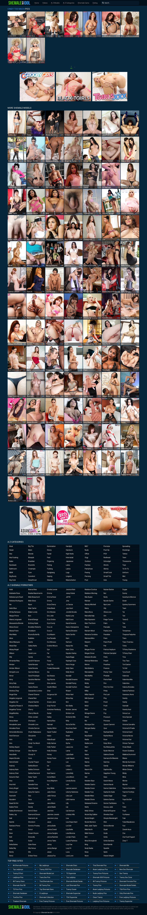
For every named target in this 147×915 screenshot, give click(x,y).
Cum (30, 572)
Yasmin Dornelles (128, 788)
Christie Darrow (34, 728)
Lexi (67, 784)
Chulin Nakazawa (34, 732)
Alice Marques (14, 642)
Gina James (51, 683)
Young (124, 580)
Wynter (125, 784)
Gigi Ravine (51, 679)
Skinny (106, 569)
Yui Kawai (126, 814)
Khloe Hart (70, 694)
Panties (87, 565)
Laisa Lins (69, 747)
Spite (105, 852)
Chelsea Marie (33, 706)
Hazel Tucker (52, 732)
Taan (124, 608)
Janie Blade (51, 807)
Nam (86, 747)
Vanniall (125, 706)
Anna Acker (13, 721)
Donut (30, 829)
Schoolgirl (107, 561)
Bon (29, 616)
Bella (11, 841)
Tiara (124, 638)
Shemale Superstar (73, 893)
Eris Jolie (50, 616)
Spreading (126, 546)
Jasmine (50, 811)
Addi (11, 589)
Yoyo (124, 811)
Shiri (105, 822)
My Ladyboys (44, 865)
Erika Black (51, 608)
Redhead (107, 557)
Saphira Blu (108, 769)
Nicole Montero (90, 822)
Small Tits (107, 576)
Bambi (11, 822)
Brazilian (31, 561)
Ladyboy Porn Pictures (101, 901)
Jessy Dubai (70, 593)
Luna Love (69, 856)
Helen (49, 736)
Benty (11, 852)
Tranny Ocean (71, 889)
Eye (48, 649)
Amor (11, 676)
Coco (30, 758)
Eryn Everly (51, 623)
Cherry (30, 709)
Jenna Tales (51, 841)
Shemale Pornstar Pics (127, 881)
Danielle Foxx (33, 784)
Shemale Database (20, 893)
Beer (11, 833)
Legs (67, 572)
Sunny (124, 593)
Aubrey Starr (14, 773)
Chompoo (31, 721)
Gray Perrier (51, 706)
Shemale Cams (83, 3)
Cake (30, 649)
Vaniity (124, 698)
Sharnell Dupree (109, 811)
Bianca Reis (32, 589)
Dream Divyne (33, 833)
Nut (105, 593)
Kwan (68, 736)
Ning (86, 844)
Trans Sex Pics (44, 877)
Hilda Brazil (51, 739)
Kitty (67, 721)
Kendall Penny (71, 683)
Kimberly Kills (70, 717)
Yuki (124, 818)
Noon (87, 856)
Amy (11, 679)
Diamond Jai (32, 818)
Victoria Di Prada (128, 728)
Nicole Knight (89, 818)
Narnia (87, 773)
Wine (124, 777)
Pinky (106, 691)
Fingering (50, 561)
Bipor (30, 604)
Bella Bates (13, 844)
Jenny (49, 844)
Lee (67, 762)
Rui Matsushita (109, 747)
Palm (105, 623)
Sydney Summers (129, 604)
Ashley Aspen (14, 747)
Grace (49, 698)
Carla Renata (33, 668)
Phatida (106, 676)
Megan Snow (89, 653)
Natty (87, 807)
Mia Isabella (89, 672)
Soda (105, 833)
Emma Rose (51, 597)
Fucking (50, 569)
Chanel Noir (32, 698)
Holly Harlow (51, 743)
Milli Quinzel (89, 698)
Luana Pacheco (71, 841)
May (86, 646)
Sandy (106, 766)
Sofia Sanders (109, 841)
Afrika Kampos (14, 612)
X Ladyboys (43, 893)
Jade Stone (51, 792)
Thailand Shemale (19, 901)
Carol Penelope (33, 676)
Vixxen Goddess (128, 751)
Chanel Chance (33, 694)
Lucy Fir (68, 848)
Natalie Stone (90, 799)
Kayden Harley (71, 653)
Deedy (30, 807)
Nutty (106, 597)
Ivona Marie (51, 777)
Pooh (105, 706)
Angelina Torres (15, 709)
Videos (45, 3)
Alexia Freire (13, 631)
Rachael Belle (109, 732)
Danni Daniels (33, 788)
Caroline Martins (34, 679)
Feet (48, 557)
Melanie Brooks (90, 657)
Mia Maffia (88, 676)
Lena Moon (70, 777)
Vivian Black (126, 747)
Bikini (30, 550)
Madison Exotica (91, 589)
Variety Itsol (126, 709)
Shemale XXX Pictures (101, 877)
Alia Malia (13, 634)
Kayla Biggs (70, 657)
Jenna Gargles (52, 833)
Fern (48, 657)
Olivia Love (107, 612)
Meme (87, 664)
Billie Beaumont (34, 597)
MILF (86, 546)
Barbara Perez (14, 826)
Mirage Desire (90, 713)
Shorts (106, 565)
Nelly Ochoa (89, 811)
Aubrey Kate (13, 769)
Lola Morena (70, 833)
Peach (106, 661)
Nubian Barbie (109, 589)
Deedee (31, 803)
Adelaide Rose (14, 593)
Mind (86, 706)
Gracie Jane (51, 702)
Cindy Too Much (34, 743)
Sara (105, 777)
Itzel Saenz (51, 773)
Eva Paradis (51, 638)
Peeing (87, 572)
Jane (49, 799)
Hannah (50, 724)
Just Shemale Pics (73, 885)
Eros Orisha (51, 619)
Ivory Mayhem (52, 781)
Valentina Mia (127, 679)
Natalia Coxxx (90, 788)
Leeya (68, 766)
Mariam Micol (90, 631)
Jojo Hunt (69, 608)
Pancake (107, 627)
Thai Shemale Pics (100, 865)
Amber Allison (14, 668)
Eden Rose (32, 844)
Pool (86, 580)
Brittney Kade (33, 623)
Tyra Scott (126, 672)
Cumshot (31, 576)
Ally (10, 657)
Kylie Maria (70, 739)
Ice (48, 766)
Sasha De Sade (109, 792)
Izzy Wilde (50, 788)
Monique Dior (89, 724)
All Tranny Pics (44, 885)
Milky (86, 691)
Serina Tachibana (110, 803)
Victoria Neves (127, 736)
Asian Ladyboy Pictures (101, 889)
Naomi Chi (88, 769)
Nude (87, 550)
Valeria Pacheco (128, 691)
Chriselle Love (33, 724)
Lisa (67, 818)
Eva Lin (49, 631)
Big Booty (12, 576)
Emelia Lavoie (52, 589)
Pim (105, 683)
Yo (123, 803)
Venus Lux (126, 713)
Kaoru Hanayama (72, 627)
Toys (124, 565)
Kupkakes (69, 732)
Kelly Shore (70, 672)
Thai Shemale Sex (46, 881)
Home (37, 3)
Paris (105, 638)
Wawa (124, 758)
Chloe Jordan (33, 717)
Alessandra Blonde (16, 623)
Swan (124, 601)
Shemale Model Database (75, 881)
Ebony (49, 550)
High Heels (70, 554)
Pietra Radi (108, 679)
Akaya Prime (14, 616)
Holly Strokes (52, 751)
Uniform (125, 572)
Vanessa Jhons (128, 694)
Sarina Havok (108, 784)
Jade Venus (51, 796)
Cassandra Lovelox (35, 691)
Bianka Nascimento (35, 593)
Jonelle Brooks (71, 612)
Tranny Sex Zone (125, 877)
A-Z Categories (68, 3)
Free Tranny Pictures (47, 901)
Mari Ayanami (90, 619)
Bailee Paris (13, 807)
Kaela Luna (70, 616)
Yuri (123, 826)
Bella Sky (12, 848)
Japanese (69, 561)
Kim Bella (69, 706)
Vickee (124, 721)
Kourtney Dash (71, 728)
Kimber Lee (70, 713)
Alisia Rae (13, 646)
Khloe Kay (69, 698)
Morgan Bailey (90, 728)
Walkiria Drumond (128, 754)
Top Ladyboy (70, 877)
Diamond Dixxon (34, 814)
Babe (11, 561)
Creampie (31, 569)
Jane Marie (51, 803)
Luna (68, 852)
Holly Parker (51, 747)
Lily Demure (70, 811)
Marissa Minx (89, 638)
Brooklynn (32, 631)
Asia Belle (13, 754)
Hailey (49, 717)
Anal (11, 546)
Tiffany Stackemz (129, 649)
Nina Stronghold (91, 841)
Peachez (107, 664)
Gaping (49, 576)
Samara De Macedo (111, 758)
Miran (87, 717)
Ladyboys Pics (18, 877)
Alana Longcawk (15, 619)
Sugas (124, 589)
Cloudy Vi (31, 754)
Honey (49, 754)
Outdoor (88, 561)
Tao (123, 623)
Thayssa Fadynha (128, 634)
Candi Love (32, 653)
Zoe (123, 833)
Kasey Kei (69, 646)
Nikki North (89, 829)
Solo (105, 580)
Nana (87, 754)
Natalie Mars (89, 796)
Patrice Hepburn (110, 649)
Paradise (107, 634)
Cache (30, 642)
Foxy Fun (50, 664)
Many (87, 608)
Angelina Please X (16, 706)
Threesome (126, 561)
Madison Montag (91, 593)
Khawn (68, 691)
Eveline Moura (52, 646)
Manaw (87, 601)
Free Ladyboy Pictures (127, 897)
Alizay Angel (14, 649)
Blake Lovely (32, 612)
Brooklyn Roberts (34, 627)
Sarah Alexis (108, 781)
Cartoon (31, 683)
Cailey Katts (32, 646)
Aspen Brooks (14, 758)
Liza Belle (69, 829)
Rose (105, 739)
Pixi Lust (107, 694)
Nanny (87, 762)
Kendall (68, 676)
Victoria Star (127, 739)
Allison (11, 653)
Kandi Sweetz (71, 623)
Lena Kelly (69, 773)
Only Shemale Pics (126, 893)
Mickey (87, 679)
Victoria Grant (127, 732)
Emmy (49, 601)
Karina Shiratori (71, 631)
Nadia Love (89, 743)
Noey (86, 852)
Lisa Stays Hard (71, 822)
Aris (10, 743)
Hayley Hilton (52, 728)
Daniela (31, 781)
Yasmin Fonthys (128, 792)
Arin (10, 739)
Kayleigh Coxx (71, 661)
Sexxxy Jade (108, 807)
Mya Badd (88, 736)
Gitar (49, 691)
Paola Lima (108, 631)
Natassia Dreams (91, 803)
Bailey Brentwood (15, 811)
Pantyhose (89, 569)
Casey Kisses (33, 687)
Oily (105, 608)
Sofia (105, 837)
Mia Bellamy (89, 668)
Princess (107, 721)
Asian (11, 550)
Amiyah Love (14, 672)
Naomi (87, 766)
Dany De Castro (34, 792)
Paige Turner (108, 619)
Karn (67, 638)
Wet (123, 576)
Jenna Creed (52, 829)
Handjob (69, 546)
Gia (48, 672)
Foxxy (49, 661)
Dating (95, 3)
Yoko (124, 807)
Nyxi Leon (107, 604)
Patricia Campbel (110, 653)
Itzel (48, 769)
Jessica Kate (70, 589)
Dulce (30, 841)
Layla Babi (69, 754)
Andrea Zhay (14, 691)
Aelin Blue (13, 608)
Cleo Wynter (32, 751)
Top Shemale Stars (46, 889)
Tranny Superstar (125, 901)
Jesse (49, 852)
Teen (124, 557)
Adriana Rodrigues (16, 601)
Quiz (105, 728)
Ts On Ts (125, 569)
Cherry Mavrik (33, 713)
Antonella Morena (16, 732)
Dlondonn (31, 822)
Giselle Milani (52, 687)
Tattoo (124, 554)
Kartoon (69, 642)
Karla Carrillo (70, 634)
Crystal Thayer (33, 762)
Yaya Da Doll (127, 799)
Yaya (124, 796)
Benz (11, 856)
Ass (10, 554)
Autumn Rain (14, 777)
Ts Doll (124, 668)
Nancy (87, 758)
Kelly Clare (70, 668)
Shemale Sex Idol (46, 912)
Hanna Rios (51, 721)
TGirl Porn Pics (124, 889)
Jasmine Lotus (52, 818)
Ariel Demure (14, 736)
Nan (86, 751)
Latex (68, 565)
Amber (12, 664)
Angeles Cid (13, 702)
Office (87, 554)
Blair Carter (32, 608)
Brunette (31, 565)
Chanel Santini (33, 702)
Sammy (106, 762)
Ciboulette (32, 736)
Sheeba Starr (108, 814)
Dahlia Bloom (33, 766)
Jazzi (49, 822)
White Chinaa (127, 769)
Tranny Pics (97, 885)
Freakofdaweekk (53, 668)
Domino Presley (34, 826)
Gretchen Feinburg (54, 709)
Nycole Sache (109, 601)
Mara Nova (89, 612)
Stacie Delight (109, 856)
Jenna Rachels (52, 837)
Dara (30, 799)
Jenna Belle (51, 826)
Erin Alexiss (51, 612)
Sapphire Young (109, 773)
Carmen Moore (33, 672)
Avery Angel (13, 788)
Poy (105, 713)
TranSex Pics (17, 897)
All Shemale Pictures (20, 865)
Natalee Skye (89, 781)
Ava (10, 781)
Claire (30, 747)
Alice (11, 638)
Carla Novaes (33, 664)
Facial (49, 554)
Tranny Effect (18, 873)
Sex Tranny (123, 873)
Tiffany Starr (127, 653)
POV (105, 554)
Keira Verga (70, 664)
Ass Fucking (13, 557)
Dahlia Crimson (33, 769)
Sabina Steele (109, 754)
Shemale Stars (71, 865)
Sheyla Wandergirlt (111, 818)
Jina (67, 601)
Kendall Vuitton (71, 687)
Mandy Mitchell (90, 604)
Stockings (126, 550)
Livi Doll (68, 826)
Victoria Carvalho (128, 724)
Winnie (124, 781)
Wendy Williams (128, 766)
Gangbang (51, 572)
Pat (105, 646)
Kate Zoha (70, 649)
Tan (123, 616)
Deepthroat (32, 580)
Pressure (107, 717)
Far (48, 653)
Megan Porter (90, 649)
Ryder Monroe (109, 751)
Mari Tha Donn (90, 623)
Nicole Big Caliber (91, 814)
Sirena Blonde (109, 826)
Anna (11, 717)
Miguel (87, 687)
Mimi (86, 702)
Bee (10, 829)
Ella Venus (32, 848)
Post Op (106, 550)
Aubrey (12, 766)
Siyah (106, 829)
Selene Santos (109, 799)
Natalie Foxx (89, 792)
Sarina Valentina (110, 788)
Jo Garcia (69, 604)
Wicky (124, 773)
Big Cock (12, 580)
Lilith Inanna (70, 799)
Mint (86, 709)
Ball (10, 818)
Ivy (48, 784)
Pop (105, 709)
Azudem (12, 799)
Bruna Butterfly (33, 634)
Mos (86, 732)
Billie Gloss (32, 601)
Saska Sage (108, 796)
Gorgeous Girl (52, 694)
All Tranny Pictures (100, 881)
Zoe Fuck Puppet (128, 837)
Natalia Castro (90, 784)
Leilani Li (69, 769)
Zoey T (125, 841)
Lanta (68, 751)
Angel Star (13, 694)
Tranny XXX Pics (45, 869)
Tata (124, 627)
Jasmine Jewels (53, 814)
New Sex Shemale (126, 869)
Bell (10, 837)
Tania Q (125, 619)
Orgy (86, 557)
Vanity (124, 702)
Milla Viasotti (89, 694)
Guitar (49, 713)
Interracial (69, 557)
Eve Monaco (51, 642)
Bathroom (13, 569)
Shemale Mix (124, 865)
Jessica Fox (51, 856)
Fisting (49, 565)
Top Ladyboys (18, 869)
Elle (29, 852)
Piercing (88, 576)
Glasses (50, 580)
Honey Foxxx (51, 758)
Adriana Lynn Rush (16, 597)
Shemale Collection (46, 897)
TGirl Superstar (71, 897)
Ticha (124, 646)
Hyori (49, 762)
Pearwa (106, 668)
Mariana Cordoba (91, 634)
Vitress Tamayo (128, 743)
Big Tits (31, 546)
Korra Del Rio (70, 724)
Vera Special (127, 717)
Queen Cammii (109, 724)
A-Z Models (55, 3)
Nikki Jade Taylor (91, 826)
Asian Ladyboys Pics (100, 869)
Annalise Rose (14, 728)
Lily (67, 807)
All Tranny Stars (19, 881)
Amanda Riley (14, 661)
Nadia (87, 739)
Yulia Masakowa (128, 822)
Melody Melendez (91, 661)
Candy (30, 657)
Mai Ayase (88, 597)
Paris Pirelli (108, 642)
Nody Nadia (89, 848)
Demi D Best (32, 811)
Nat (86, 777)
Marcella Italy (89, 616)
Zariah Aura (126, 829)
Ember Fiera (32, 856)
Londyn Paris (70, 837)
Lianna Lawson (71, 788)
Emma (49, 593)
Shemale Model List (46, 873)
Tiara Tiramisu (127, 642)
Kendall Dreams (71, 679)
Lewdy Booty (70, 781)
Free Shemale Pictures (74, 901)
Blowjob (31, 557)
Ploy (105, 698)
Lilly (67, 803)
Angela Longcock (15, 698)
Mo (86, 721)
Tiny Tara (125, 661)
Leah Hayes (70, 758)
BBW (11, 572)
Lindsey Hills (70, 814)
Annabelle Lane (15, 724)
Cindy (30, 739)
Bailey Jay (13, 814)
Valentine (125, 683)
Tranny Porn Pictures (100, 873)
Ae (10, 604)
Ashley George (14, 751)
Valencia (125, 676)
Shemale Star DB (19, 885)
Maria (87, 627)
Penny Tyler (108, 672)
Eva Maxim (51, 634)
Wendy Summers (128, 762)
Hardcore (69, 550)
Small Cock (108, 572)
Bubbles (31, 638)
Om (105, 616)
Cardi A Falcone (34, 661)
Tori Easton (126, 664)
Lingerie (69, 576)
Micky (87, 683)
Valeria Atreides (128, 687)
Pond (105, 702)
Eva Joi (49, 627)
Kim (67, 702)
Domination (51, 546)
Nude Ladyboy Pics (100, 893)
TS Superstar (71, 873)
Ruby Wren (108, 743)
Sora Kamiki (108, 844)
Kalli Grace (70, 619)
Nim (86, 837)
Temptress (126, 631)
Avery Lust (13, 792)
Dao (29, 796)
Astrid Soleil (13, 762)
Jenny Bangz (52, 848)
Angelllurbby (14, 713)
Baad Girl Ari (13, 803)
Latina (68, 569)
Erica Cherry (51, 604)
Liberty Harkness (72, 792)
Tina (124, 657)
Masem (87, 642)
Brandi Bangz (33, 619)
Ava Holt (12, 784)
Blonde (30, 554)
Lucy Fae (69, 844)
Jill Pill (68, 597)
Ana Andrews (14, 687)
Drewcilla (31, 837)
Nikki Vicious (89, 833)
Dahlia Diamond (34, 773)
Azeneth (12, 796)
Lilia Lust (69, 796)
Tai (123, 612)
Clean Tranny (98, 897)
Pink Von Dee (108, 687)
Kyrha (68, 743)
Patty (106, 657)
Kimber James (71, 709)
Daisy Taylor (32, 777)
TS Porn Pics (17, 889)
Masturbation (71, 580)
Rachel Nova (108, 736)
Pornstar (107, 546)
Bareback (12, 565)
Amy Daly (12, 683)
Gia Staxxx (51, 676)
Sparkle (106, 848)
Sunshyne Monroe (129, 597)
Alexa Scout (13, 627)
